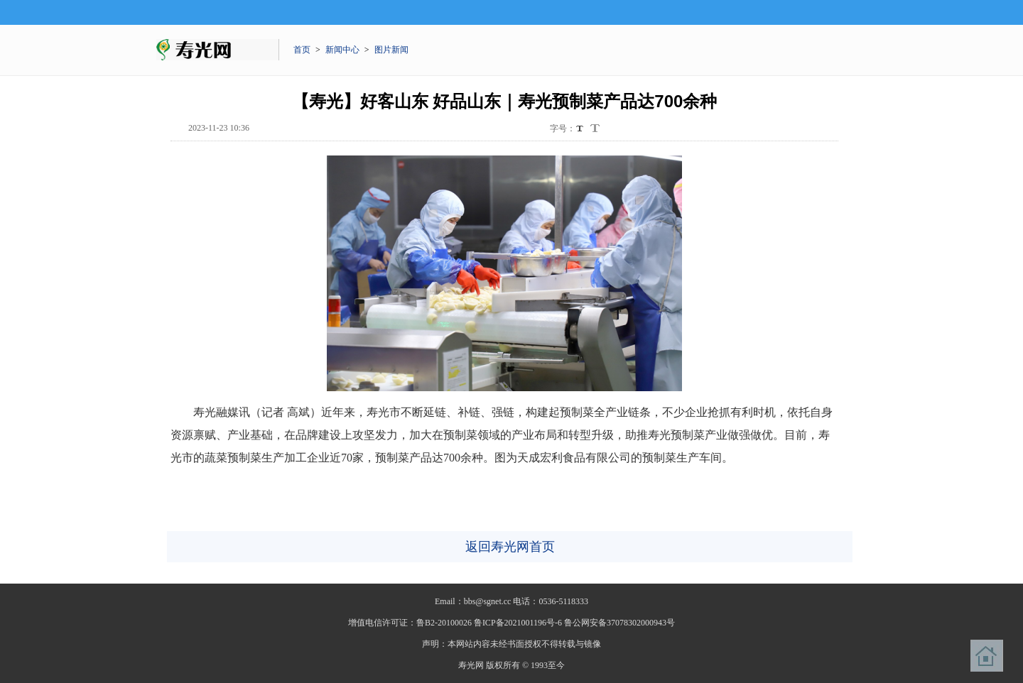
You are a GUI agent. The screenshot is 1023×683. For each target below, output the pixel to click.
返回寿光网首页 (510, 547)
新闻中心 (342, 50)
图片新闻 (391, 50)
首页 (301, 50)
